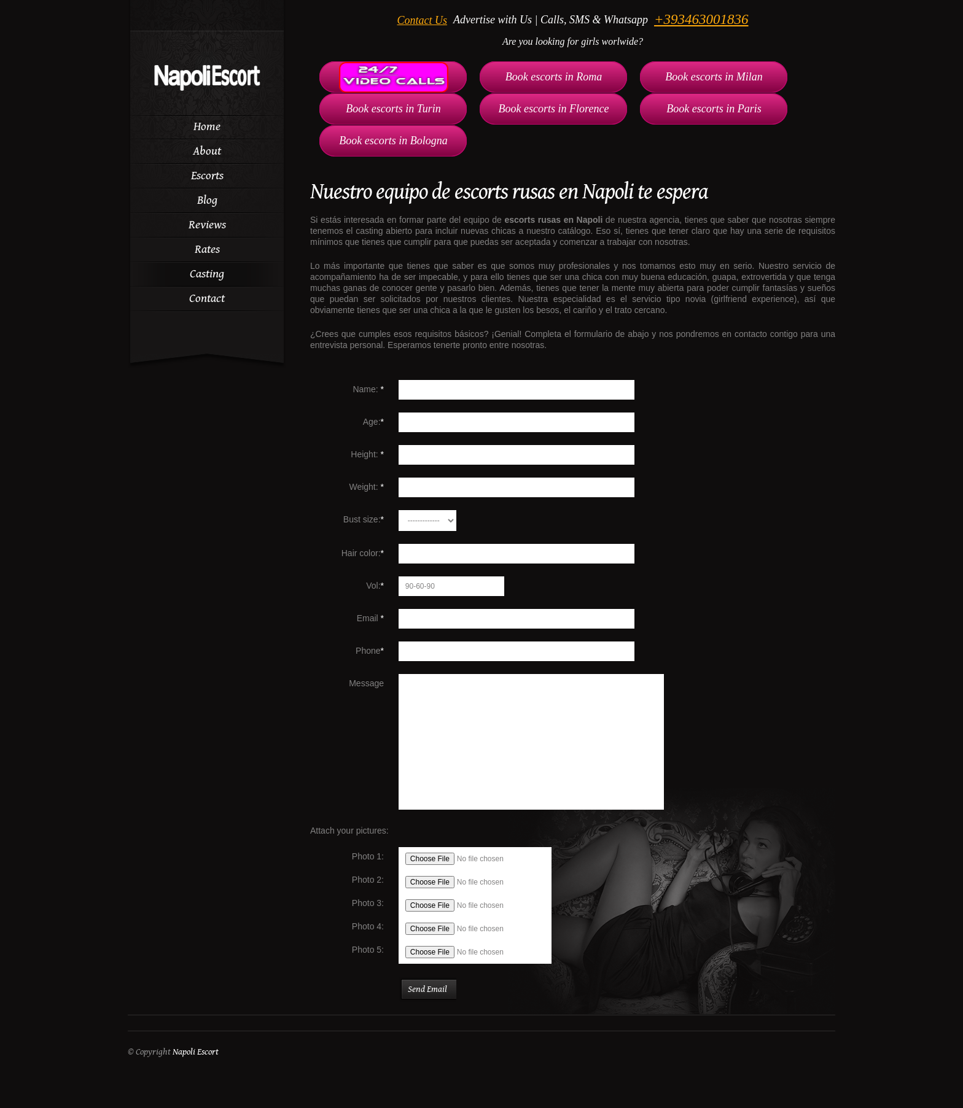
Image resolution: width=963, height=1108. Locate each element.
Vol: (375, 586)
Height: (367, 454)
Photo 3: (368, 903)
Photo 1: (368, 856)
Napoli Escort (196, 1052)
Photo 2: (368, 880)
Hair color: (362, 553)
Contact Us (422, 20)
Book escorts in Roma (553, 77)
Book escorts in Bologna (393, 140)
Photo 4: (368, 926)
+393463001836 (701, 19)
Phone (370, 651)
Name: (368, 389)
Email (370, 618)
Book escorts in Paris (714, 109)
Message (366, 683)
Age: (373, 422)
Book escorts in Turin (393, 109)
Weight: (366, 487)
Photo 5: (368, 950)
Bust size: (363, 519)
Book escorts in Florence (554, 109)
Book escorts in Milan (713, 77)
